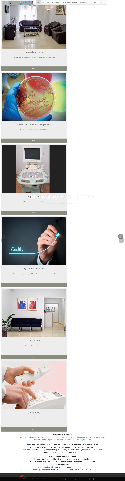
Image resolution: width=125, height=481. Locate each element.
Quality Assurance (83, 2)
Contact (101, 2)
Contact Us (34, 412)
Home (38, 2)
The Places (34, 340)
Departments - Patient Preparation (34, 124)
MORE (33, 69)
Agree (91, 479)
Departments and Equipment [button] (69, 2)
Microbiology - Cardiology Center (50, 2)
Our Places (93, 2)
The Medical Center (34, 52)
